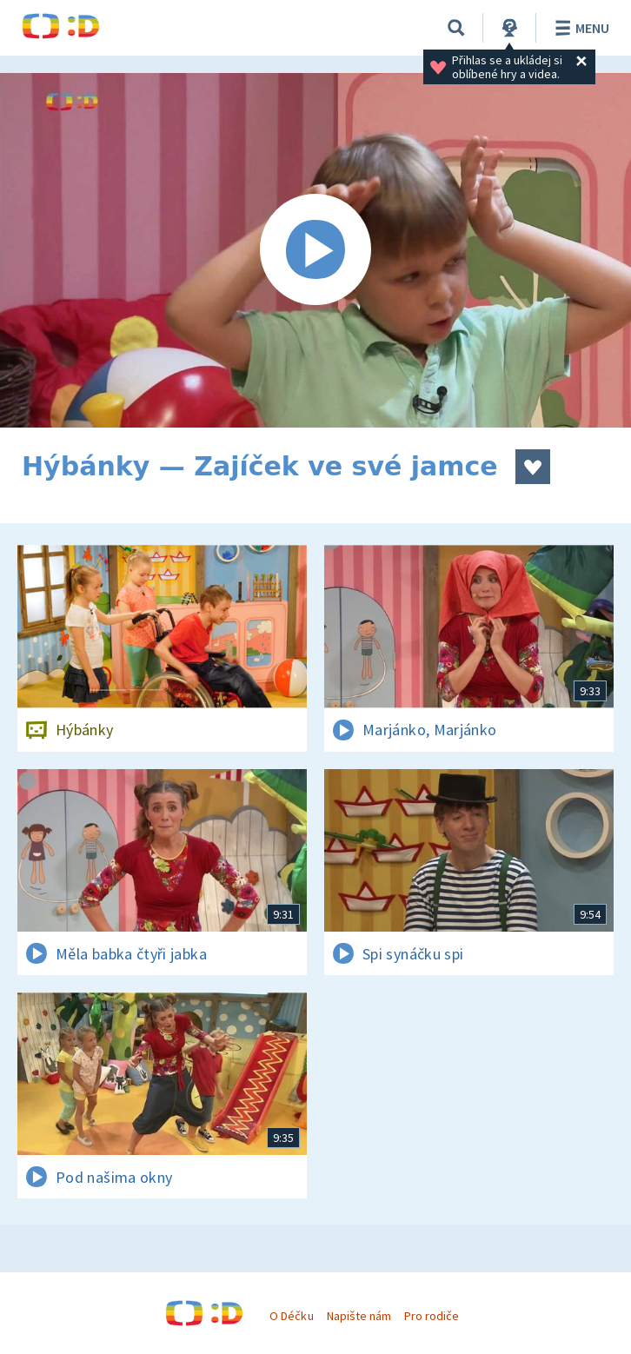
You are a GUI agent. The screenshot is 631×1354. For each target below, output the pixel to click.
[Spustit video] (315, 250)
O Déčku (291, 1316)
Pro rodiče (431, 1316)
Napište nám (359, 1316)
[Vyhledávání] (456, 28)
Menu (579, 28)
